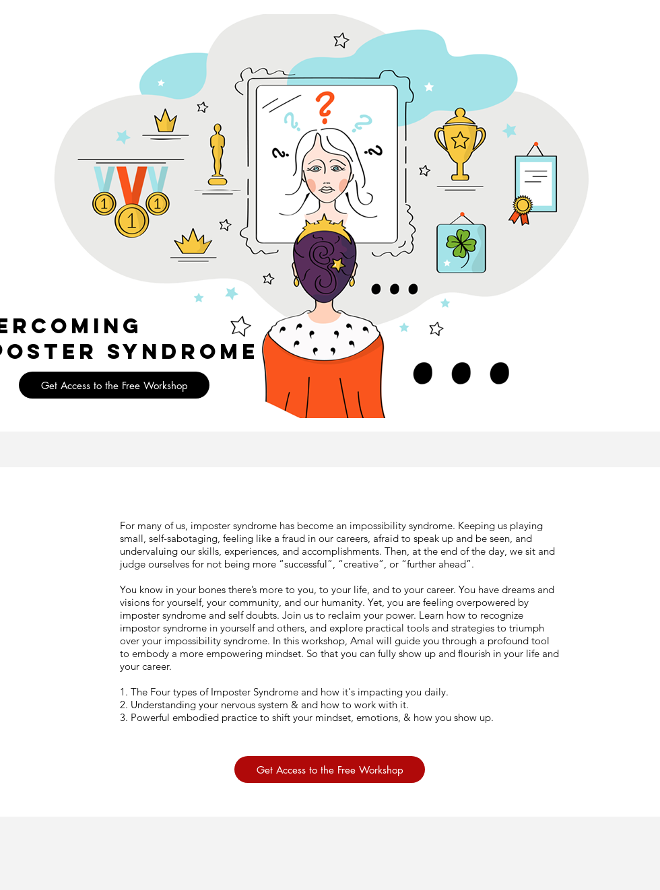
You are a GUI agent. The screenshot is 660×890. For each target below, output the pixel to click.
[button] (114, 385)
